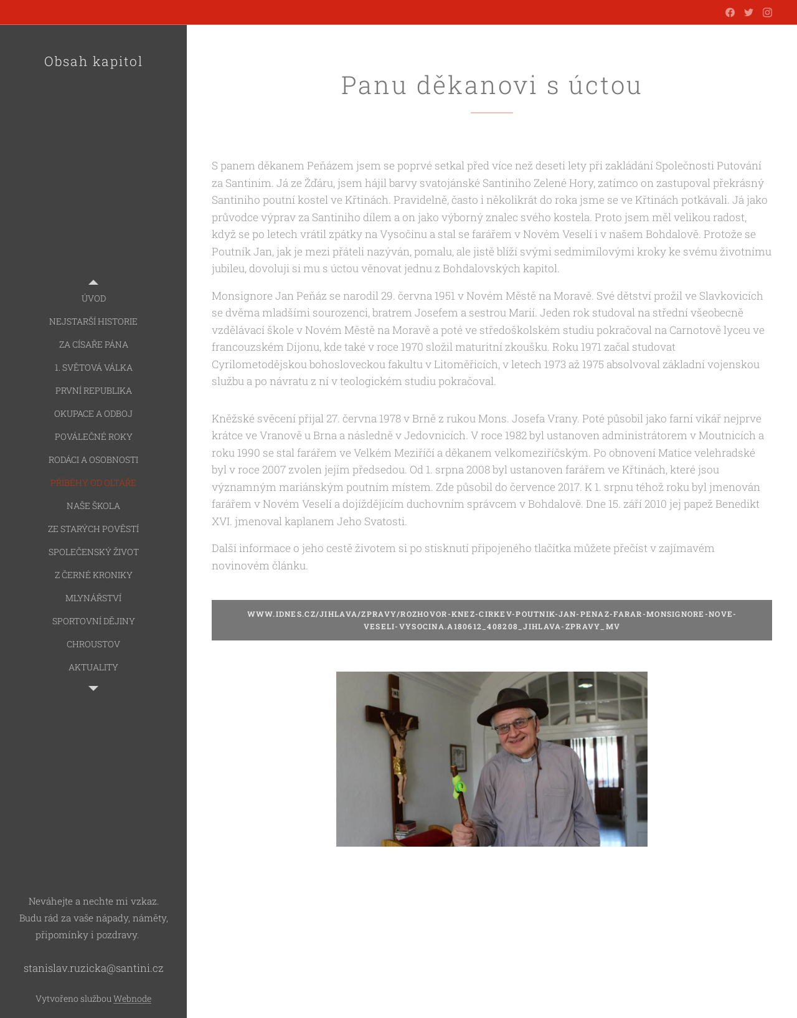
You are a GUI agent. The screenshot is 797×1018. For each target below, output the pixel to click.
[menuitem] (93, 298)
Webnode (132, 998)
